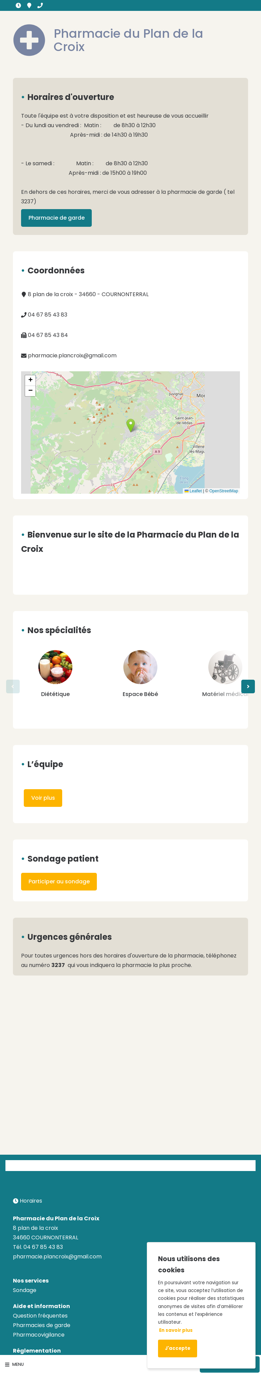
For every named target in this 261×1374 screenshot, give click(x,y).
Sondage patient (63, 858)
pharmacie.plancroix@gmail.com (69, 355)
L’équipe (45, 764)
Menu (14, 1364)
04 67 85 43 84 (44, 335)
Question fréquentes (40, 1316)
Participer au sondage (59, 881)
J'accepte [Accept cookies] (177, 1348)
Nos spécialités (59, 630)
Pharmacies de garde (41, 1325)
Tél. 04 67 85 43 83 (38, 1247)
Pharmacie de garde (57, 218)
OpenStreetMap (223, 491)
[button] (130, 425)
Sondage (24, 1290)
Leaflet (193, 491)
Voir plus (43, 798)
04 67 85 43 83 (40, 5)
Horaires (18, 5)
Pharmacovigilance (39, 1335)
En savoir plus (176, 1330)
